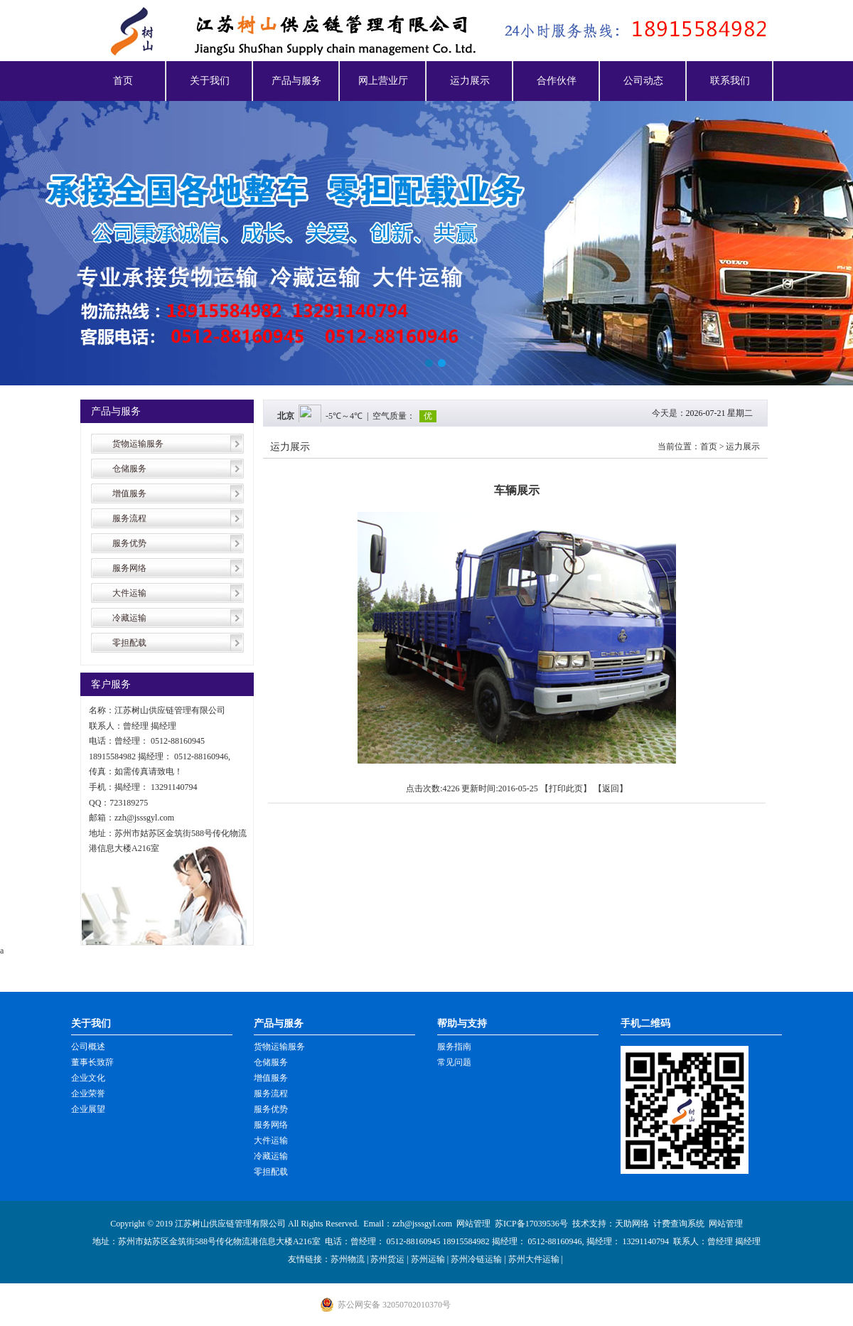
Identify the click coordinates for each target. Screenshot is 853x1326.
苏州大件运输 (533, 1259)
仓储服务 (129, 469)
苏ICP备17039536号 (531, 1224)
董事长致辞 (92, 1062)
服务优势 (129, 543)
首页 (123, 80)
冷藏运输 (129, 618)
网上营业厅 (383, 80)
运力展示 (470, 80)
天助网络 (632, 1224)
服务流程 (129, 518)
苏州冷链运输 (476, 1259)
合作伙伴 (556, 80)
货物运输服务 (137, 444)
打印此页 (566, 788)
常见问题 (454, 1062)
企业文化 (88, 1078)
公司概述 (88, 1047)
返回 (610, 788)
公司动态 (643, 80)
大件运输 (129, 593)
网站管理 (473, 1224)
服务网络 (129, 568)
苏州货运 (387, 1259)
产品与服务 (296, 80)
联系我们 (730, 80)
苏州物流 (348, 1259)
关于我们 (210, 80)
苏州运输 (428, 1259)
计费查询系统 (678, 1224)
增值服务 (129, 493)
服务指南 (454, 1047)
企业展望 (88, 1109)
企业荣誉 (88, 1093)
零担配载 (129, 643)
